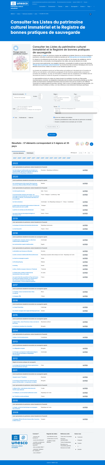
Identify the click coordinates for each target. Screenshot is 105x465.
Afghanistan (86, 96)
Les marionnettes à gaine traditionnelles (23, 244)
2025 (39, 94)
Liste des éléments (18, 153)
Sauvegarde (74, 6)
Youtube (78, 443)
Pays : (75, 94)
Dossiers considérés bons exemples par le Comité (68, 121)
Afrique (62, 96)
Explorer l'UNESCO (77, 2)
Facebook (78, 437)
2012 (55, 158)
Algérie (86, 99)
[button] (90, 15)
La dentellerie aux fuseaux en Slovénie (22, 251)
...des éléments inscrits (52, 436)
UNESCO (13, 13)
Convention (42, 6)
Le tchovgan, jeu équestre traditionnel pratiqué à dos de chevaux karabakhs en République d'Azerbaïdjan (25, 353)
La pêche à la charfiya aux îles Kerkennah (23, 209)
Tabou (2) (75, 111)
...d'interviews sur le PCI (52, 438)
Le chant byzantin (17, 228)
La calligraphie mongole (19, 348)
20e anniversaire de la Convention (64, 2)
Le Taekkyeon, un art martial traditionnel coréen (25, 392)
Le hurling (15, 265)
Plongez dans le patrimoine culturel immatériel (46, 65)
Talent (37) (75, 113)
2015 (42, 158)
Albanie (86, 97)
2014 (46, 158)
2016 (37, 158)
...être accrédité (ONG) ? (38, 447)
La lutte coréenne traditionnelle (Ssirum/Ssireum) (25, 254)
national (31, 117)
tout (15, 117)
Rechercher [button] (93, 6)
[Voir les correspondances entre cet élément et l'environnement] (82, 144)
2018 (28, 158)
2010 (64, 158)
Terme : (57, 106)
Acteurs (82, 6)
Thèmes (60, 6)
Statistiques (30, 153)
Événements (51, 6)
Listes (66, 6)
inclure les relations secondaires (63, 117)
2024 (39, 95)
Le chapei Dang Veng (18, 307)
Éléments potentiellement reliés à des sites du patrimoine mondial (72, 119)
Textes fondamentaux (66, 442)
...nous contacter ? (37, 452)
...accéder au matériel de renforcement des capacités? (38, 444)
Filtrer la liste (52, 134)
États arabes (62, 100)
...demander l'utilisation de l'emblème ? (38, 450)
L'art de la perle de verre (19, 191)
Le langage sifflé (17, 296)
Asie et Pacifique (62, 99)
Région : (56, 94)
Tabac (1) (75, 110)
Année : (35, 96)
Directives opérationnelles (64, 439)
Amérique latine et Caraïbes (62, 97)
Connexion (34, 4)
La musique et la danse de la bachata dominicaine (25, 225)
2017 (33, 158)
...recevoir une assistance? (36, 437)
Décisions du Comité (65, 447)
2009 (68, 158)
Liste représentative (29, 108)
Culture (18, 13)
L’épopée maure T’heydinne (20, 377)
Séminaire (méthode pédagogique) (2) (75, 108)
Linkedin (78, 449)
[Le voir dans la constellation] (77, 144)
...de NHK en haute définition (51, 441)
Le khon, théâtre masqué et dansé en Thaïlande (25, 269)
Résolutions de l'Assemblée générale (66, 445)
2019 (24, 158)
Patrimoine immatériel (27, 13)
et (85, 152)
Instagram (78, 440)
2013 (51, 158)
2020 (19, 158)
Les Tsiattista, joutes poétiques (21, 396)
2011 (59, 158)
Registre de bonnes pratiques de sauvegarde (29, 109)
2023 (39, 97)
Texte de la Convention (66, 436)
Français (85, 2)
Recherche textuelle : (19, 94)
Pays (88, 6)
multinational (22, 117)
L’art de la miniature (18, 201)
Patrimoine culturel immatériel (17, 7)
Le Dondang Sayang (18, 261)
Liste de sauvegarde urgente (29, 106)
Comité (45, 55)
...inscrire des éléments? (38, 440)
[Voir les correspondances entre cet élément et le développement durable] (87, 144)
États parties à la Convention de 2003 (80, 57)
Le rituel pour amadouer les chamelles (22, 326)
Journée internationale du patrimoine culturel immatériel (44, 2)
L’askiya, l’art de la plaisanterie (20, 337)
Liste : (14, 108)
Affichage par (74, 152)
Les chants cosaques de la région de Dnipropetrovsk (26, 310)
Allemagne (86, 100)
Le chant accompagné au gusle (21, 258)
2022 (39, 98)
